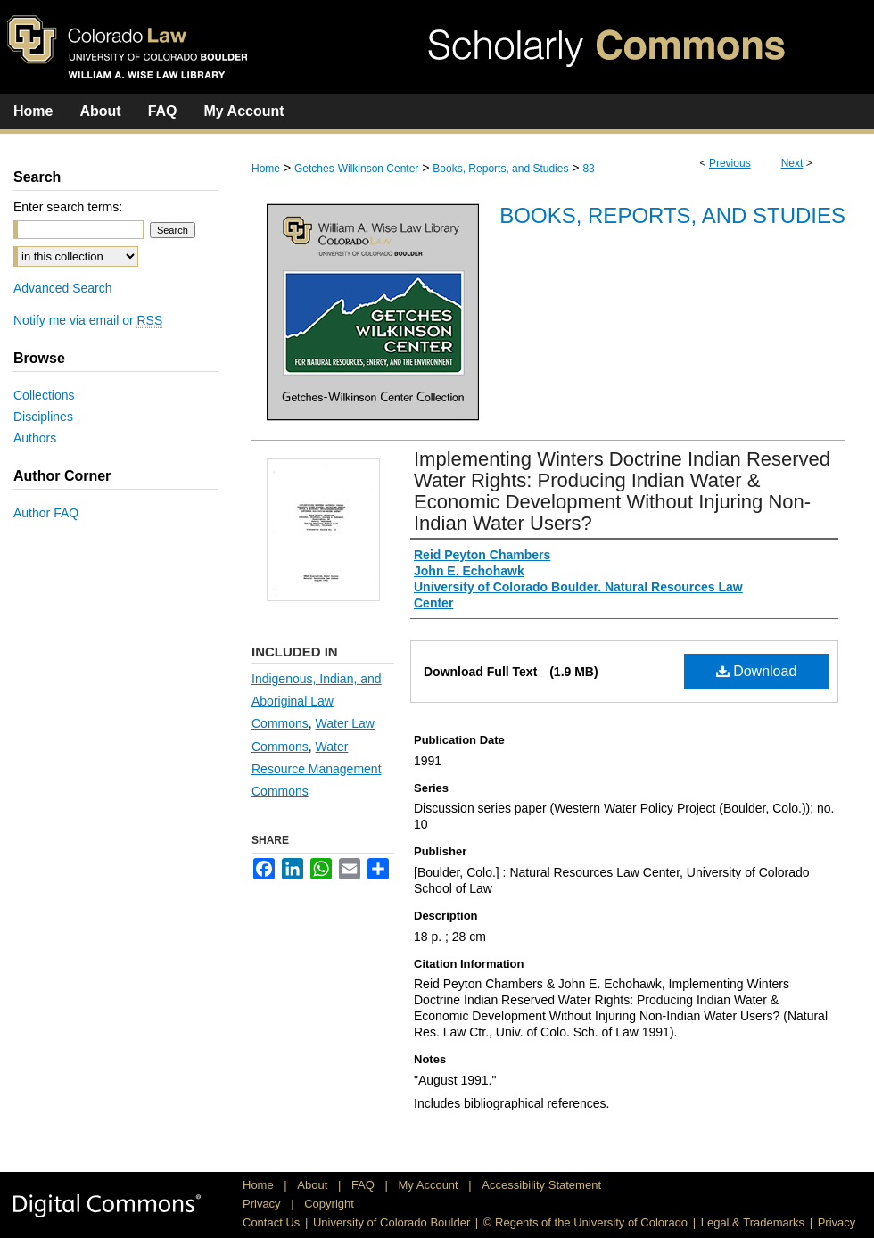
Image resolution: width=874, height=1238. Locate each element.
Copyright (329, 1203)
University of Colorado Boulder (391, 1222)
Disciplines (43, 416)
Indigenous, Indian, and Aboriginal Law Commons (316, 701)
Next (792, 163)
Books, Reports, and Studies (500, 168)
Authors (34, 438)
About (314, 1185)
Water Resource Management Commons (316, 768)
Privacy (263, 1203)
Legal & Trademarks (752, 1222)
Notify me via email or (87, 320)
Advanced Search (62, 288)
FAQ (364, 1185)
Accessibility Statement (541, 1185)
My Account (430, 1185)
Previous (730, 163)
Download (756, 671)
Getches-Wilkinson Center (356, 168)
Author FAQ (45, 513)
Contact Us (271, 1222)
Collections (43, 395)
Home (265, 168)
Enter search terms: (67, 207)
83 (588, 168)
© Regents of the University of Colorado (585, 1222)
